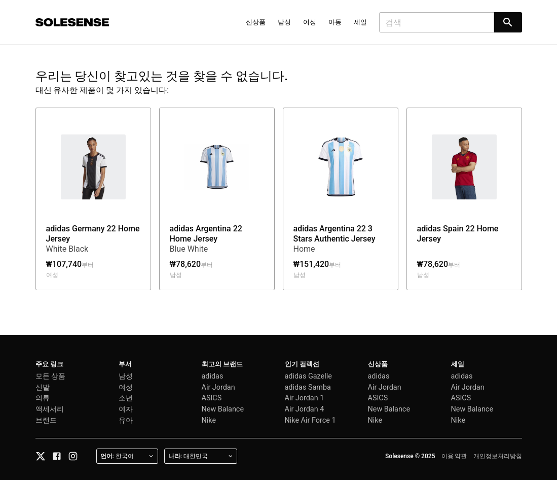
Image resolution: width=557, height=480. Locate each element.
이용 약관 (454, 456)
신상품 (256, 22)
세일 (360, 22)
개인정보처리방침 (497, 456)
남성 (284, 22)
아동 (335, 22)
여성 (309, 22)
